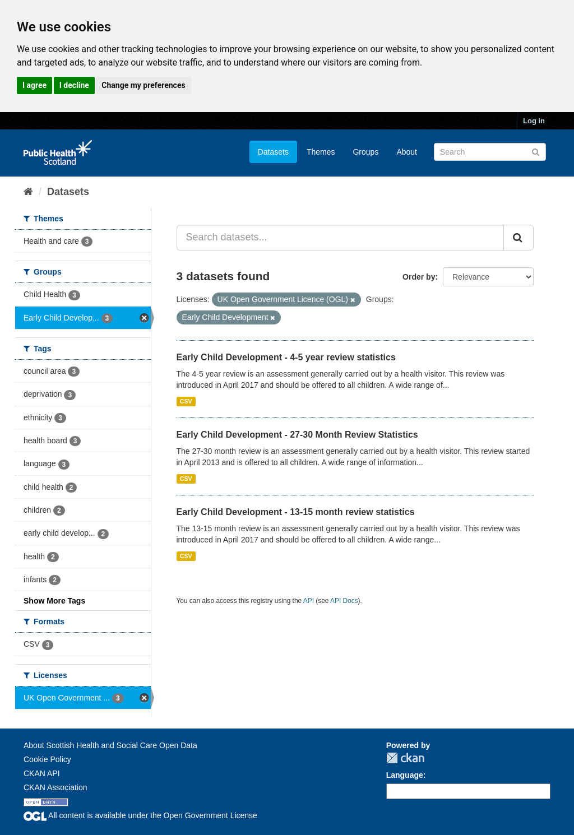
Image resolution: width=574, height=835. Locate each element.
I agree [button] (34, 85)
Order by (418, 276)
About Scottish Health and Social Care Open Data (110, 745)
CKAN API (42, 773)
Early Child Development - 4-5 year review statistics (286, 357)
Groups (365, 151)
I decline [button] (74, 85)
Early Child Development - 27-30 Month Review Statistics (297, 434)
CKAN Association (55, 787)
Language (404, 775)
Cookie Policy (47, 759)
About (406, 151)
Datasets (273, 151)
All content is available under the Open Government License (140, 815)
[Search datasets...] (340, 237)
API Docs (344, 601)
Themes (321, 151)
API (308, 601)
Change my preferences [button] (143, 85)
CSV (186, 401)
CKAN (405, 758)
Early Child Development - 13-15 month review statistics (296, 512)
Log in (534, 121)
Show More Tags (54, 600)
